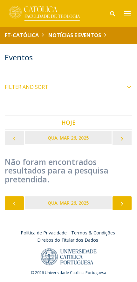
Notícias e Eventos (74, 35)
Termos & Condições (93, 233)
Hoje (68, 122)
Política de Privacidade (44, 233)
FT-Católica (22, 35)
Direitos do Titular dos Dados (67, 240)
